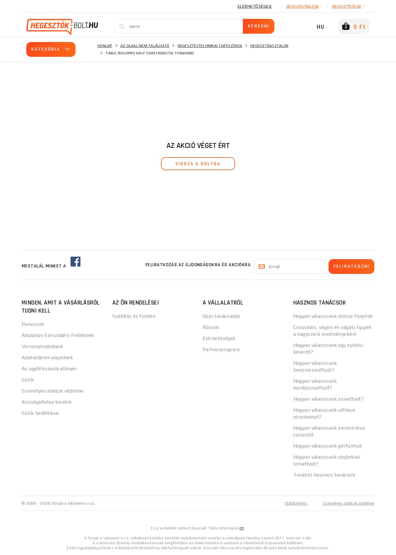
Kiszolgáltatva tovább (46, 402)
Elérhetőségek (255, 6)
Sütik (28, 380)
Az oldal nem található (145, 46)
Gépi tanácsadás (221, 316)
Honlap (104, 46)
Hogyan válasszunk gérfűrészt (327, 446)
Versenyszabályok (42, 346)
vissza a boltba (198, 164)
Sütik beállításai (40, 413)
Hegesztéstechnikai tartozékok (210, 46)
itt (241, 528)
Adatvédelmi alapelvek (47, 357)
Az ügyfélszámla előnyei (49, 369)
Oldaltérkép (293, 503)
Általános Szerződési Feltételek (58, 335)
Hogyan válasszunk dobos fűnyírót (333, 316)
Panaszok (33, 324)
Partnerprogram (221, 349)
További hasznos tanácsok (324, 475)
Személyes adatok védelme (53, 391)
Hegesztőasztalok (269, 46)
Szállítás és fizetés (134, 316)
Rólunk (211, 327)
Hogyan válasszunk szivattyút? (328, 399)
